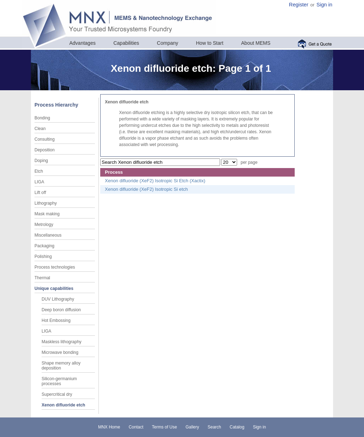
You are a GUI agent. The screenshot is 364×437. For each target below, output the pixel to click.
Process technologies (54, 267)
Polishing (43, 256)
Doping (41, 160)
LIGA (39, 181)
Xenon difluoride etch (63, 405)
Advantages (82, 43)
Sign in (324, 4)
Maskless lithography (61, 341)
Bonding (42, 117)
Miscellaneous (47, 235)
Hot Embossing (56, 320)
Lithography (45, 203)
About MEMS (255, 43)
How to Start (209, 43)
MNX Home (109, 427)
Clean (40, 128)
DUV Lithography (58, 299)
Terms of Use (164, 427)
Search (214, 427)
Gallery (192, 427)
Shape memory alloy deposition (61, 366)
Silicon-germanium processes (59, 381)
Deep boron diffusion (61, 309)
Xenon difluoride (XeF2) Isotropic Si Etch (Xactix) (155, 180)
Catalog (237, 427)
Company (167, 43)
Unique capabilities (53, 288)
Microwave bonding (60, 352)
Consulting (44, 139)
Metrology (43, 224)
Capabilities (126, 43)
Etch (38, 171)
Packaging (44, 245)
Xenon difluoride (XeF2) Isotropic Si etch (146, 189)
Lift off (40, 192)
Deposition (44, 149)
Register (299, 4)
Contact (136, 427)
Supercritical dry (57, 394)
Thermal (42, 277)
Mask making (47, 213)
